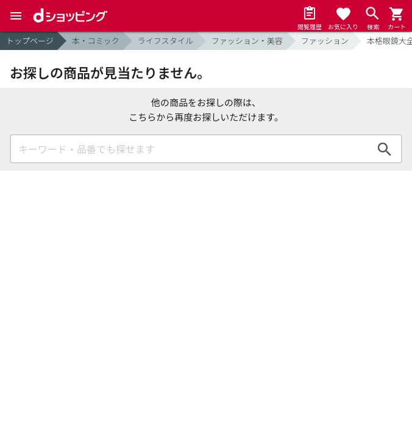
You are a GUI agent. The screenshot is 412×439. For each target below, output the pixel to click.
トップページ (30, 40)
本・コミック (95, 40)
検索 (385, 149)
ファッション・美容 (247, 40)
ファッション (325, 40)
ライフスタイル (165, 40)
